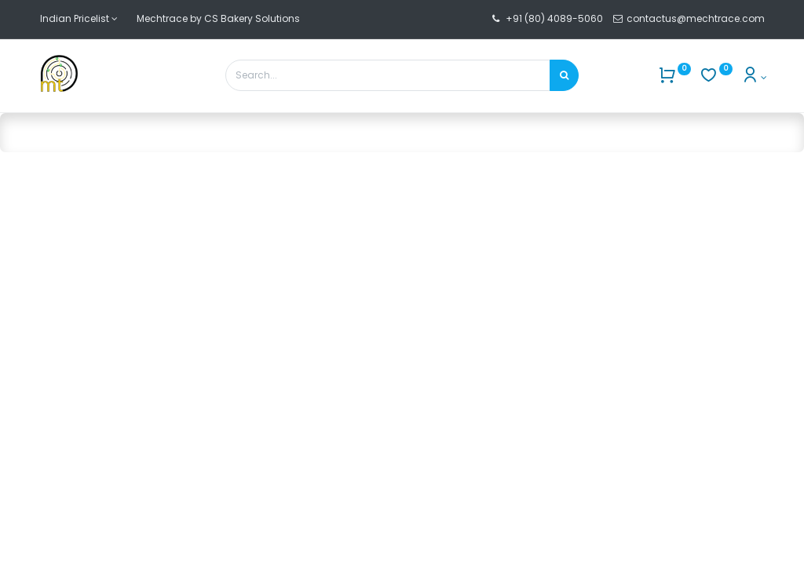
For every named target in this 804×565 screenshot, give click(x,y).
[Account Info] (754, 77)
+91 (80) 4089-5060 (554, 18)
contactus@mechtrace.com (697, 18)
